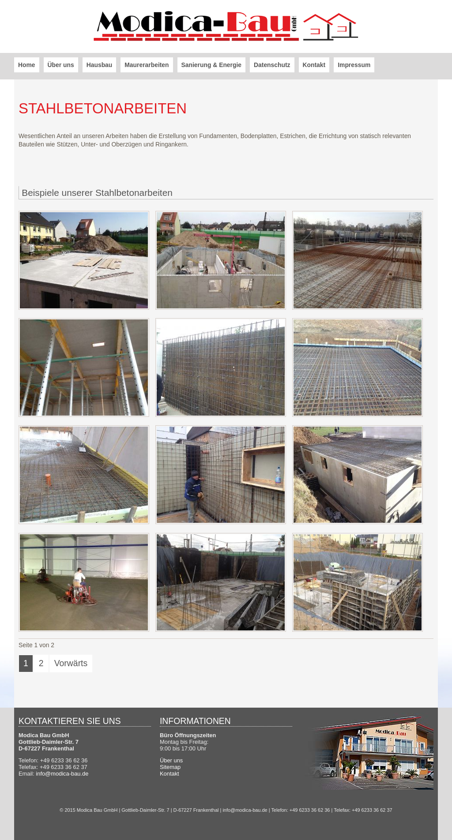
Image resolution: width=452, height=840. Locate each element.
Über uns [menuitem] (61, 64)
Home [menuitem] (26, 64)
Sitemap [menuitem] (170, 767)
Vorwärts (71, 663)
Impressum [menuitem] (354, 64)
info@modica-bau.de (62, 773)
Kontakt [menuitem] (314, 64)
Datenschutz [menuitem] (272, 64)
